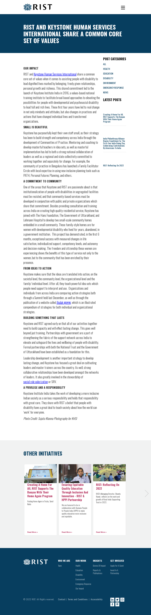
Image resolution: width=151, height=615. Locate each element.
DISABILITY (108, 78)
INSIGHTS (97, 560)
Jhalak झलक (64, 302)
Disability (79, 574)
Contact (61, 599)
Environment (80, 579)
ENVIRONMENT (109, 82)
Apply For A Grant (117, 565)
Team (60, 565)
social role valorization (35, 381)
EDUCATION (108, 73)
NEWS (105, 92)
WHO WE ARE (64, 560)
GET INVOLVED (117, 560)
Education (79, 570)
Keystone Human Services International (55, 74)
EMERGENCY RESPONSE (113, 87)
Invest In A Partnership (114, 572)
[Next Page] (147, 497)
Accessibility (96, 599)
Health (78, 565)
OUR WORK (81, 560)
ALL (104, 64)
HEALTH (106, 68)
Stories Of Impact (99, 565)
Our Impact (80, 588)
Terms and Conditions (78, 599)
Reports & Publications (97, 572)
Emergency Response (83, 583)
